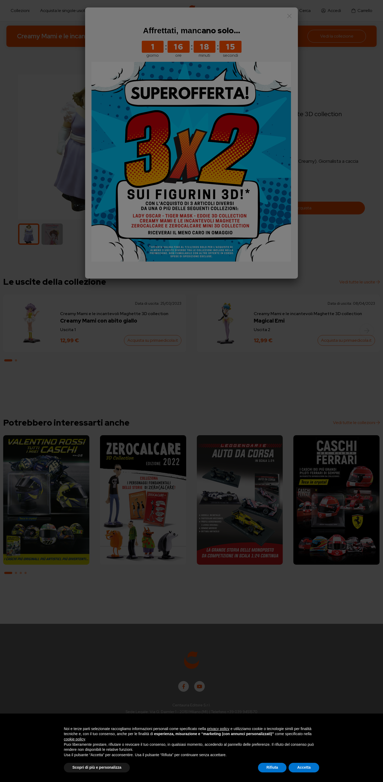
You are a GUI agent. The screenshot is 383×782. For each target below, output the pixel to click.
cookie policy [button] (74, 739)
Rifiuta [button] (272, 767)
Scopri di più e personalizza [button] (96, 767)
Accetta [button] (304, 767)
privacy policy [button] (218, 729)
